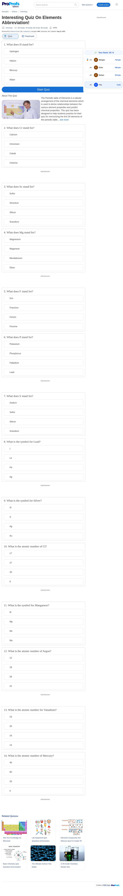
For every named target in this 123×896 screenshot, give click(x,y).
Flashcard (28, 36)
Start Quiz (43, 89)
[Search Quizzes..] (56, 5)
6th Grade (21, 28)
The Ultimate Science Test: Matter (42, 865)
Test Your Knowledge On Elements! (12, 839)
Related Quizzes (10, 816)
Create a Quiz (103, 5)
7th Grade (28, 28)
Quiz (8, 36)
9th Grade (44, 28)
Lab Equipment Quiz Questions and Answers (40, 839)
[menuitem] (87, 5)
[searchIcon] (76, 5)
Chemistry (9, 28)
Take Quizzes (87, 5)
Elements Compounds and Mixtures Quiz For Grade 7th (71, 839)
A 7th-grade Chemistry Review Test (69, 865)
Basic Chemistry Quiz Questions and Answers (12, 865)
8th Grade (36, 28)
